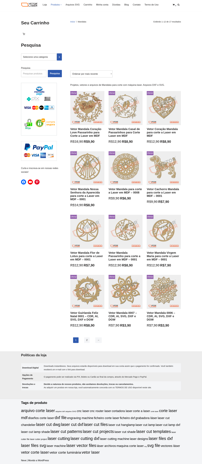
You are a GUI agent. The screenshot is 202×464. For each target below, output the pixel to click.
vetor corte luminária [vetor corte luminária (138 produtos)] (65, 452)
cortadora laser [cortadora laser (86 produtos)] (122, 411)
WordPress (43, 460)
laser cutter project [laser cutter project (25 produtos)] (38, 439)
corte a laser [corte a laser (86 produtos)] (141, 411)
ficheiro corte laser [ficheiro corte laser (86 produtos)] (106, 418)
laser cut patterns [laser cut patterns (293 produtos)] (66, 431)
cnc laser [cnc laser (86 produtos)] (83, 411)
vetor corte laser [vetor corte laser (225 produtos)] (35, 452)
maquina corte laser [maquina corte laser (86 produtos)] (130, 446)
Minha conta (102, 5)
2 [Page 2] (87, 340)
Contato (137, 5)
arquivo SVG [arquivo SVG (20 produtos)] (70, 411)
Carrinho (88, 5)
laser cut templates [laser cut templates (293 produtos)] (153, 431)
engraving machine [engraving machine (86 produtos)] (80, 418)
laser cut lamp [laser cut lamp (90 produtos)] (145, 425)
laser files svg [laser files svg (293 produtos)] (33, 445)
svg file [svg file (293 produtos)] (153, 445)
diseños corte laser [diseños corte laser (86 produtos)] (41, 418)
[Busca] (178, 5)
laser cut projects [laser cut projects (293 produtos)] (98, 431)
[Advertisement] (125, 48)
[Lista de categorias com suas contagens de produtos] (39, 57)
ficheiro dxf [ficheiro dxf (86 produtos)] (127, 418)
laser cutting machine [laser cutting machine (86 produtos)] (114, 439)
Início (72, 22)
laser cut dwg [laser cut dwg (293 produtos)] (48, 424)
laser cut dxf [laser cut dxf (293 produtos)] (72, 424)
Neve (23, 460)
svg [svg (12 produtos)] (145, 446)
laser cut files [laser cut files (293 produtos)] (96, 424)
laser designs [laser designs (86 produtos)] (139, 439)
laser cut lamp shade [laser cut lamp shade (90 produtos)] (35, 432)
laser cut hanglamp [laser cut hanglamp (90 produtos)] (121, 425)
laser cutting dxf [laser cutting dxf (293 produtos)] (85, 438)
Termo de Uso (151, 5)
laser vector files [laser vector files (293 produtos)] (81, 445)
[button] (61, 4)
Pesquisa (25, 68)
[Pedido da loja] (91, 73)
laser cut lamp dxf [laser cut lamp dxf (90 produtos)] (168, 425)
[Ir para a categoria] (59, 57)
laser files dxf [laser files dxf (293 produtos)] (161, 438)
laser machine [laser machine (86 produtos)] (56, 446)
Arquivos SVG (73, 5)
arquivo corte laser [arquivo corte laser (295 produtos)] (38, 410)
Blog (126, 5)
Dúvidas (116, 5)
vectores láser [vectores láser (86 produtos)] (170, 446)
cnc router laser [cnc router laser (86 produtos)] (100, 411)
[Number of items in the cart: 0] (24, 34)
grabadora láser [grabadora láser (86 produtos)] (146, 418)
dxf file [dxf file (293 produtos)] (61, 417)
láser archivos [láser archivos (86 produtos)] (106, 446)
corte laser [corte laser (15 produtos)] (155, 411)
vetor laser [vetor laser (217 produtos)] (91, 452)
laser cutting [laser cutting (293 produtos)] (59, 438)
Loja (45, 5)
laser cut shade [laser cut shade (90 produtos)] (125, 432)
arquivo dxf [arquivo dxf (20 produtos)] (60, 411)
